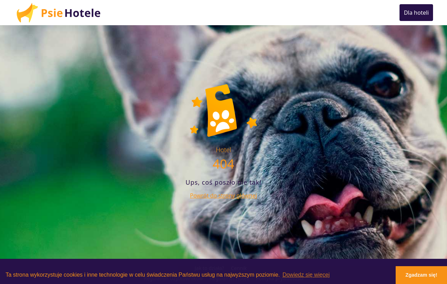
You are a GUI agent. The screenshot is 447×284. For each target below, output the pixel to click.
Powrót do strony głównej (223, 195)
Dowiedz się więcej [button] (306, 275)
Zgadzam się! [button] (421, 275)
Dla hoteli (416, 12)
